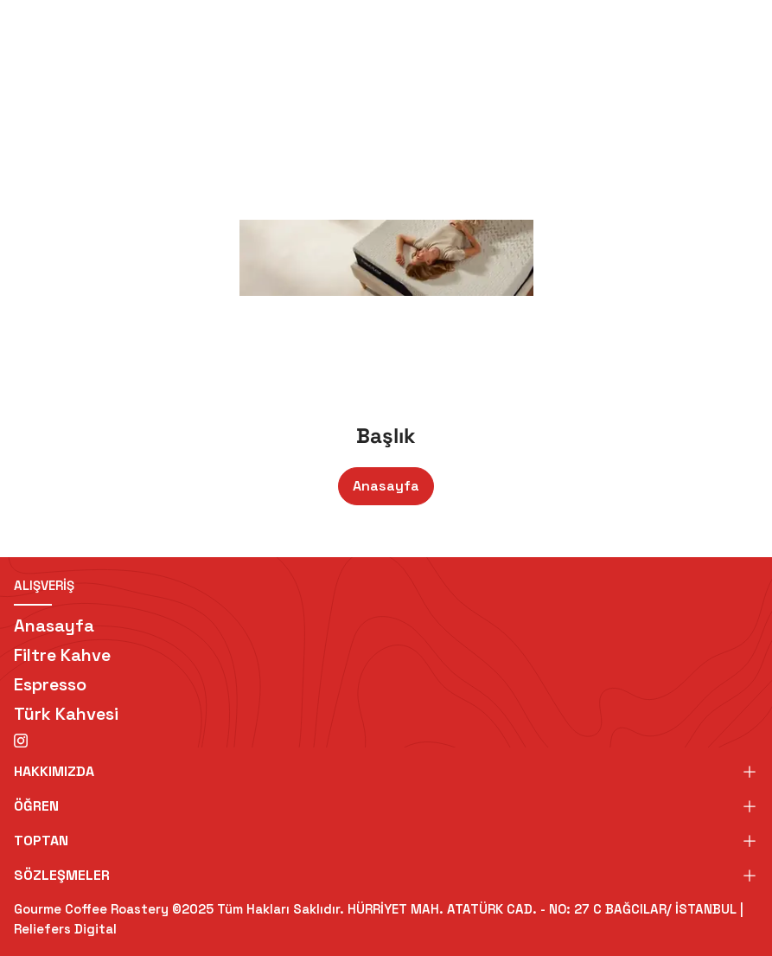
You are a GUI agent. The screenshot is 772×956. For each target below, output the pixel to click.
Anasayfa (386, 486)
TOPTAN (386, 840)
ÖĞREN (386, 806)
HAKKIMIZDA (386, 771)
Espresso (50, 684)
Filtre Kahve (62, 655)
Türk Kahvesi (66, 714)
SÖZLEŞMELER (386, 875)
